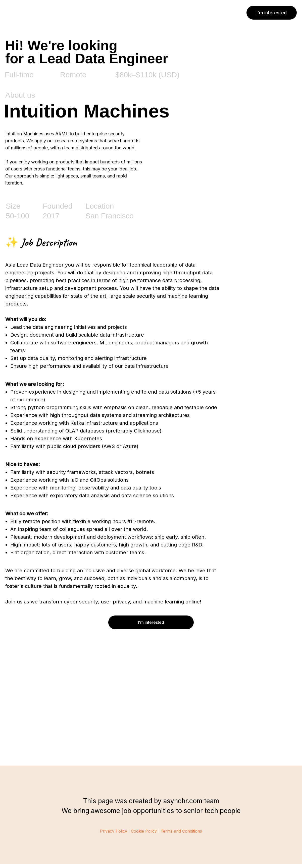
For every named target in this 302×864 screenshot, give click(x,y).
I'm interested (272, 12)
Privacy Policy (113, 831)
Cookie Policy (144, 831)
